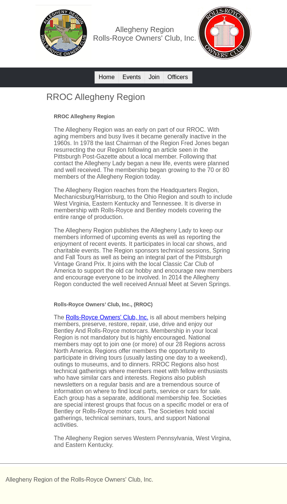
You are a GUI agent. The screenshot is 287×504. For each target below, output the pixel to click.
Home (107, 77)
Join (154, 77)
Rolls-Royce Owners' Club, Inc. (107, 317)
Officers (177, 77)
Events (132, 77)
